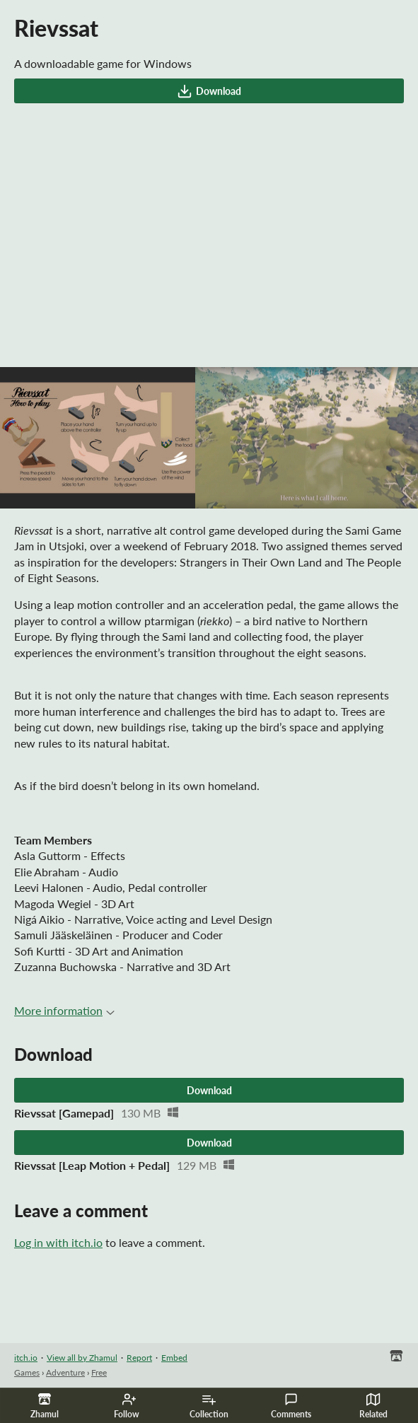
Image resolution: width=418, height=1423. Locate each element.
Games (27, 1372)
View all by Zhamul (82, 1357)
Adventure (65, 1372)
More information (64, 1010)
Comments (291, 1406)
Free (99, 1372)
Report (139, 1357)
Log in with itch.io (58, 1242)
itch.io (25, 1357)
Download (209, 91)
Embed (174, 1357)
